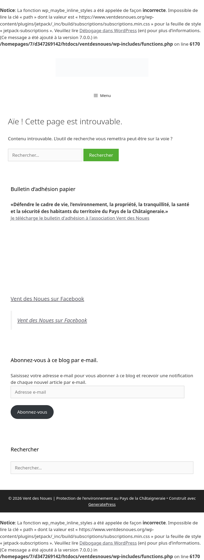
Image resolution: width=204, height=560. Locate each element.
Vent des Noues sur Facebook (47, 298)
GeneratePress (102, 504)
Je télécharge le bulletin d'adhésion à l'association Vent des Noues (80, 218)
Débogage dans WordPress (108, 30)
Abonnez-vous (32, 412)
